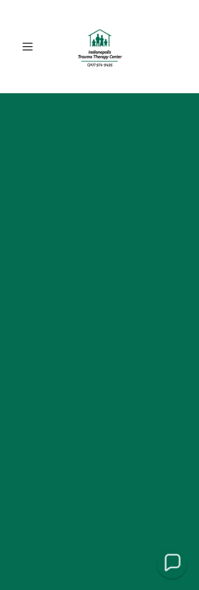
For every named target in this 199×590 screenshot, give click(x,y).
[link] (99, 46)
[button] (29, 46)
